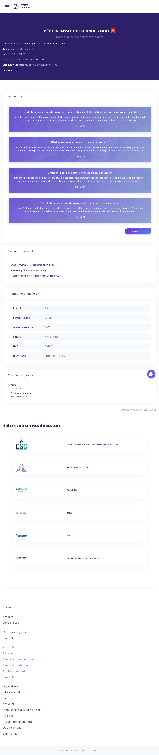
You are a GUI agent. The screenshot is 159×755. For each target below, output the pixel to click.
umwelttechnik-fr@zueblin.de (27, 59)
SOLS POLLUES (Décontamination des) (32, 265)
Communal (10, 733)
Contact (8, 638)
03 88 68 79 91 (25, 49)
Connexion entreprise (18, 659)
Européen (9, 698)
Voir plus (138, 231)
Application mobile (16, 671)
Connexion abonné (16, 665)
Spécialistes (11, 622)
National (8, 704)
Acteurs (8, 617)
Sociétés (9, 647)
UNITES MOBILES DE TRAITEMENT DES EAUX (36, 276)
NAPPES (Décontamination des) (28, 270)
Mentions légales (14, 632)
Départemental (13, 727)
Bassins (8, 653)
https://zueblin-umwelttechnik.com (38, 65)
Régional (9, 716)
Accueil (8, 607)
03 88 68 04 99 (16, 54)
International (11, 692)
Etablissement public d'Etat (21, 710)
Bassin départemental (18, 722)
